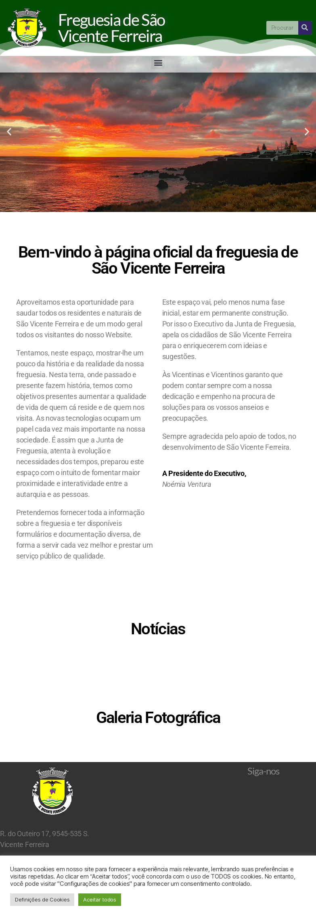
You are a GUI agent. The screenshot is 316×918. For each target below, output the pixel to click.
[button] (158, 62)
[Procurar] (305, 28)
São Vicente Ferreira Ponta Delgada (158, 825)
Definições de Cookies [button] (42, 899)
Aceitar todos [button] (99, 899)
